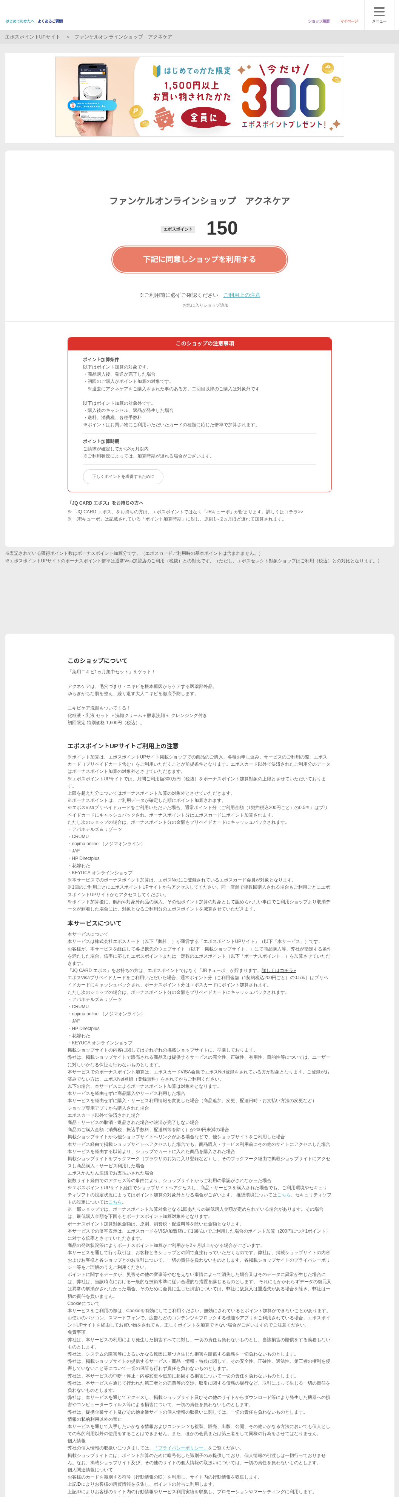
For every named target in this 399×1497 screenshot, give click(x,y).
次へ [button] (199, 179)
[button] (188, 206)
